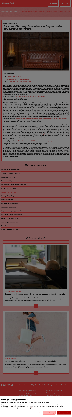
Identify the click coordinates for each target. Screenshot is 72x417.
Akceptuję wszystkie (64, 413)
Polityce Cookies (36, 408)
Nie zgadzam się (49, 413)
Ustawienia (37, 413)
